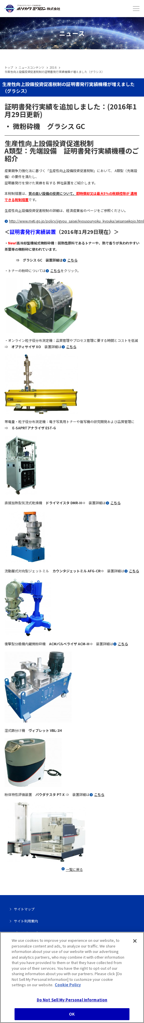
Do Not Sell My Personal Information (72, 1001)
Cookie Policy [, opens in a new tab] (68, 986)
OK (72, 1016)
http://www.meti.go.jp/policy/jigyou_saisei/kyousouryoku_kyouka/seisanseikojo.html (76, 221)
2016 (53, 67)
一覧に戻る (74, 869)
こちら (72, 260)
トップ (9, 67)
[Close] (135, 942)
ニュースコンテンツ (31, 67)
